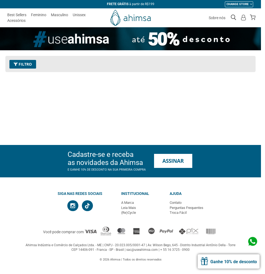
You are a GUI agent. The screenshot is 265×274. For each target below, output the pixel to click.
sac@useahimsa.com (142, 250)
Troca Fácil (178, 213)
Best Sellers (16, 15)
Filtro (23, 64)
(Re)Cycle (128, 213)
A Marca (127, 203)
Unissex (79, 15)
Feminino (38, 15)
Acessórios (16, 20)
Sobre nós (217, 18)
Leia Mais (128, 208)
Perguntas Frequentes (186, 208)
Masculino (59, 15)
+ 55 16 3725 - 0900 (175, 250)
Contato (176, 203)
